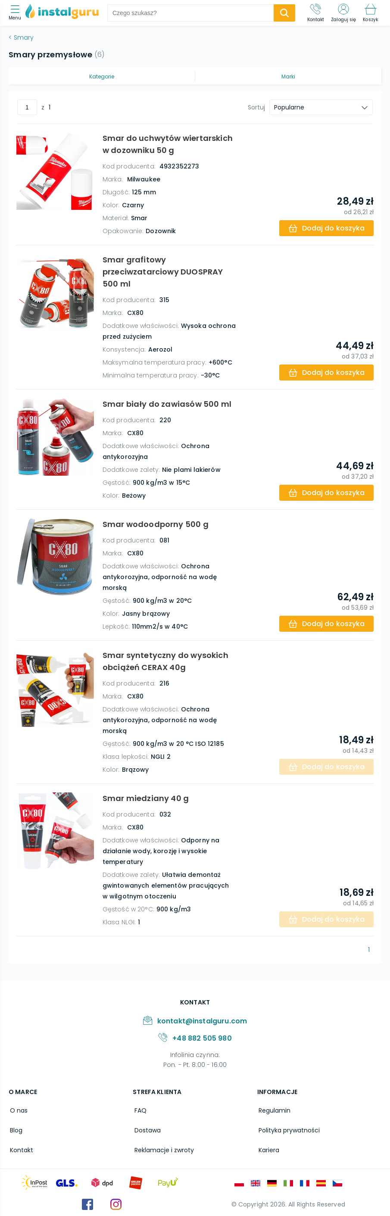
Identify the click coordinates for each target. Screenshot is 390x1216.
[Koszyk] (370, 13)
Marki (288, 76)
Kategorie (101, 76)
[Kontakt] (316, 13)
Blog (15, 1128)
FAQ (139, 1110)
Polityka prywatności (287, 1128)
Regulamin (273, 1110)
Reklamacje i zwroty (162, 1147)
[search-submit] (284, 13)
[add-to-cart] (325, 228)
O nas (17, 1110)
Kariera (267, 1147)
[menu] (17, 13)
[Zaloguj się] (343, 13)
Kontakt (20, 1147)
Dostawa (146, 1128)
